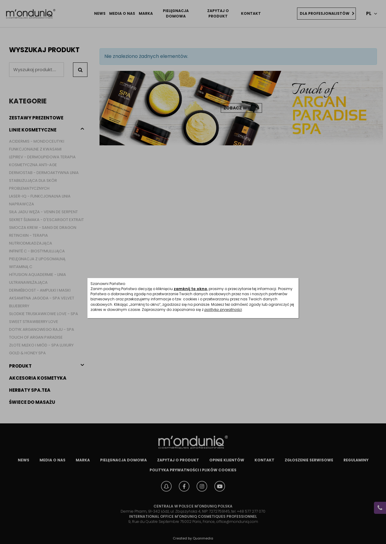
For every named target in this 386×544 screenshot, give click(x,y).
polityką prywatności (223, 309)
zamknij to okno (190, 288)
